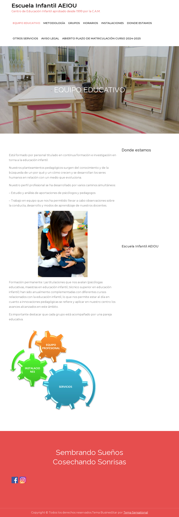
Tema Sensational (135, 512)
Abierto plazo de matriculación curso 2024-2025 (101, 38)
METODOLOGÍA (54, 23)
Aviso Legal (50, 38)
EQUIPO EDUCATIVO (26, 23)
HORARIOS (90, 23)
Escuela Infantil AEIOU (44, 5)
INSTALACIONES (112, 23)
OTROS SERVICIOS (25, 38)
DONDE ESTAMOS (139, 23)
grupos (74, 23)
